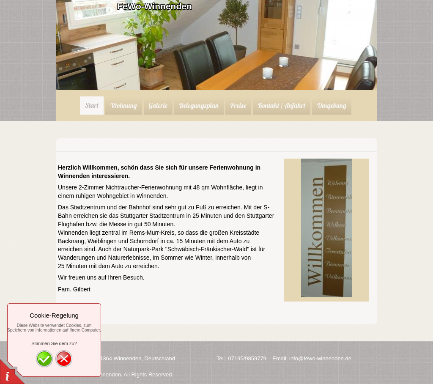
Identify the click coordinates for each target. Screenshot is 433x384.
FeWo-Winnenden (154, 6)
